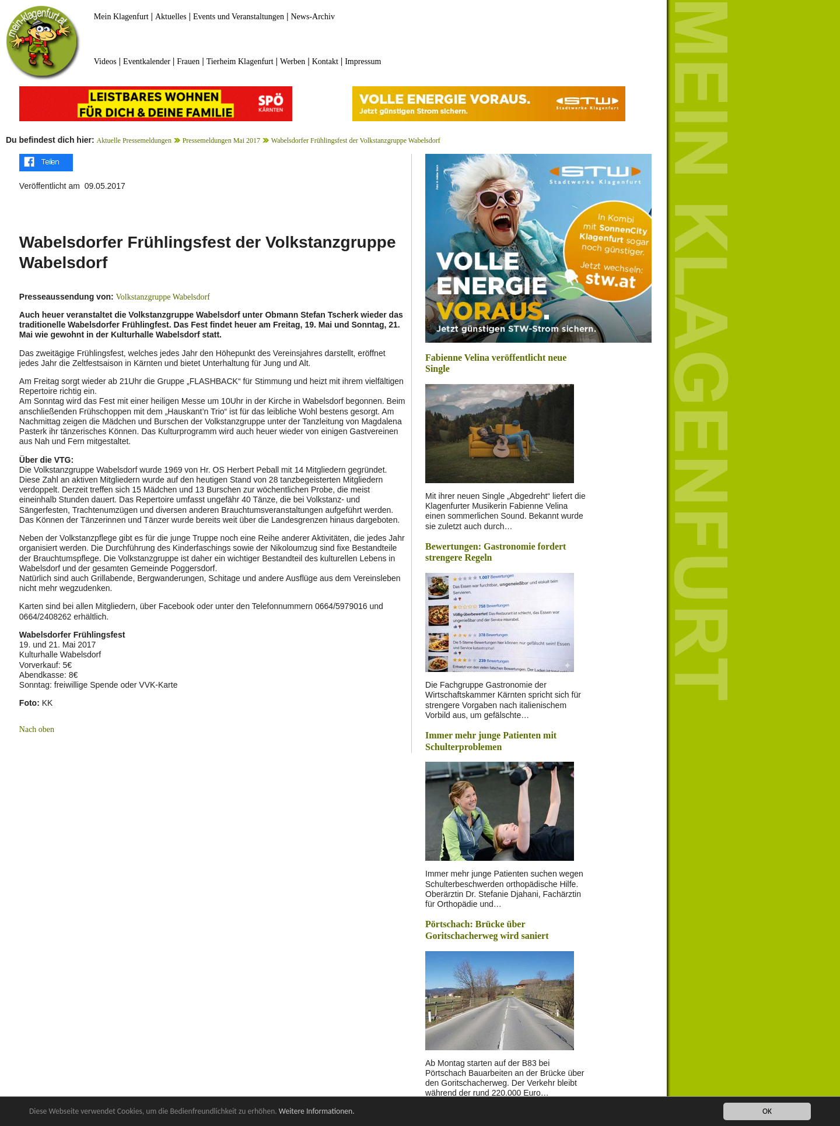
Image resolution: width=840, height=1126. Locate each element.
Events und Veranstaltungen (238, 16)
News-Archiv (313, 16)
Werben (292, 61)
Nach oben (36, 729)
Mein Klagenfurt (121, 16)
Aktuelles (171, 16)
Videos (105, 61)
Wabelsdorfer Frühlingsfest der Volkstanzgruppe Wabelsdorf (355, 140)
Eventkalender (146, 61)
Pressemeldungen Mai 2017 (221, 140)
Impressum (363, 61)
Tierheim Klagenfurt (240, 61)
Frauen (188, 61)
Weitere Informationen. (317, 1112)
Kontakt (325, 61)
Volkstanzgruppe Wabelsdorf (163, 297)
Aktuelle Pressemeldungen (134, 140)
